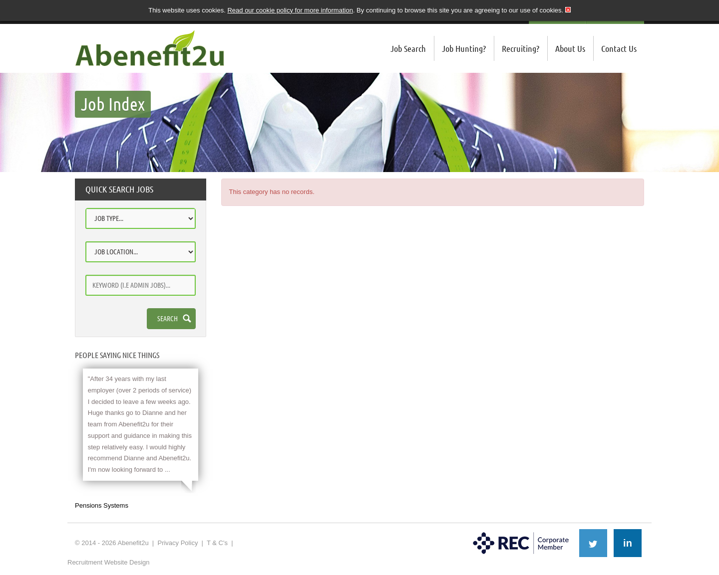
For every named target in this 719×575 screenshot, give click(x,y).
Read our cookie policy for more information (290, 10)
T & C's (217, 543)
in (627, 543)
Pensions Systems (101, 505)
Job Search (408, 48)
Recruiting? (520, 48)
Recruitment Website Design (108, 562)
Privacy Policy (177, 543)
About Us (570, 48)
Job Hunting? (464, 48)
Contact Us (619, 48)
